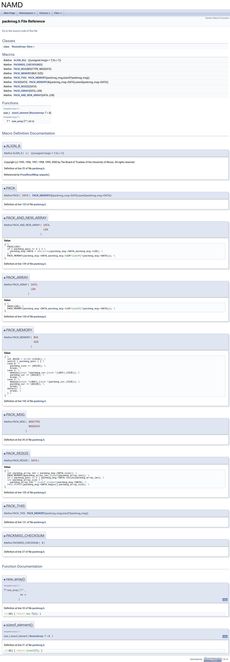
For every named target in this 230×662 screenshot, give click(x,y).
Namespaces (27, 14)
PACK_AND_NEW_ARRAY (27, 95)
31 (23, 645)
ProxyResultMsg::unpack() (34, 174)
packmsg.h (38, 168)
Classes (45, 14)
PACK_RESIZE (21, 86)
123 (24, 204)
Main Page (9, 13)
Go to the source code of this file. (20, 31)
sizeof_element (20, 112)
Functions (225, 18)
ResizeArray (36, 112)
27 (23, 551)
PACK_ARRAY (21, 90)
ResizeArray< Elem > (23, 46)
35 (23, 439)
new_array (17, 121)
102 (24, 401)
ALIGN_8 (18, 60)
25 (23, 168)
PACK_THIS (20, 77)
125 (24, 492)
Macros (216, 18)
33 (23, 608)
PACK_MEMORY (22, 73)
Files (58, 14)
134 (24, 316)
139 (24, 263)
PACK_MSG (20, 69)
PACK (17, 82)
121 (24, 522)
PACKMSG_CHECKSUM (26, 64)
